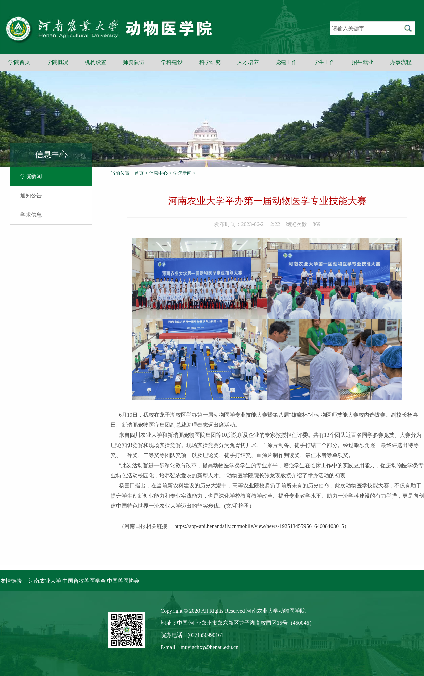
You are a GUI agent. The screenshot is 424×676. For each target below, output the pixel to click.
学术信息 (31, 215)
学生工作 (324, 62)
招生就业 (362, 62)
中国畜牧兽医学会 (84, 581)
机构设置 (95, 62)
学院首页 (19, 62)
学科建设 (172, 62)
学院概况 (57, 62)
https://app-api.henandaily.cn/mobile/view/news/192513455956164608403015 (259, 526)
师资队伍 (133, 62)
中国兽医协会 (123, 581)
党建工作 (286, 62)
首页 (139, 173)
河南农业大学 (45, 581)
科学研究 (210, 62)
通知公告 (31, 195)
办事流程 (401, 62)
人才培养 (248, 62)
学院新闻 (31, 176)
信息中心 (158, 173)
